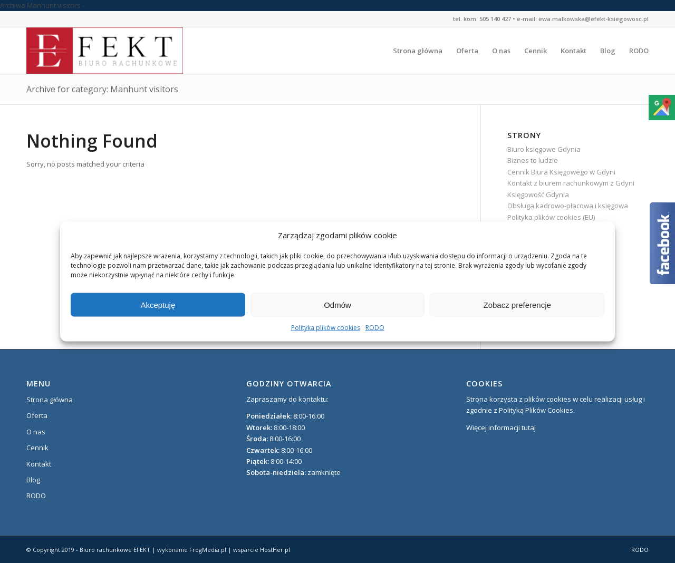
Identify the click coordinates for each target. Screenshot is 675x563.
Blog (33, 479)
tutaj (529, 427)
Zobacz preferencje (517, 304)
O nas (35, 431)
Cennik (37, 447)
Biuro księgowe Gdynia (544, 149)
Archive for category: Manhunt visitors (102, 89)
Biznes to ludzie (532, 160)
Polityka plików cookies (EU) (551, 217)
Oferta (36, 415)
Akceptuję (157, 304)
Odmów (337, 304)
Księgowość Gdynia (538, 194)
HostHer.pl (275, 550)
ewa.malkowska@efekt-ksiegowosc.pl (593, 19)
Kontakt (38, 464)
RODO (374, 327)
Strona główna (49, 399)
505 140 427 (495, 19)
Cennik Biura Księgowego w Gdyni (561, 172)
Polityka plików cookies (325, 327)
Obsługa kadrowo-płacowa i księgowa (567, 205)
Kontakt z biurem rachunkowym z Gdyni (570, 183)
